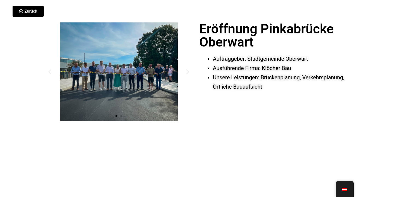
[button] (49, 71)
